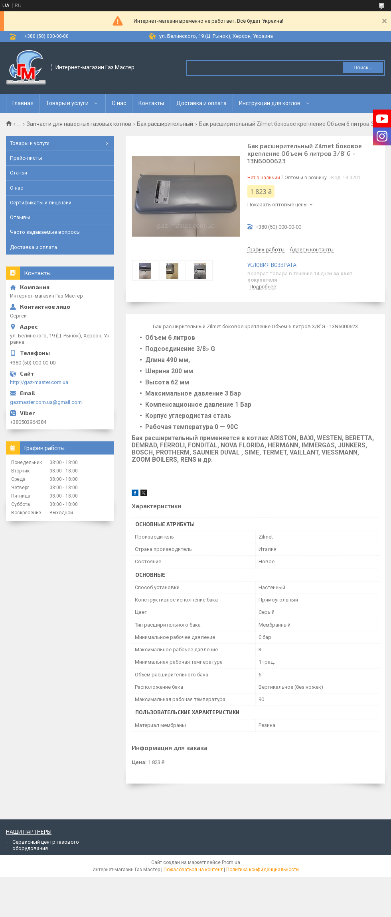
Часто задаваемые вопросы (45, 232)
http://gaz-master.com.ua (39, 382)
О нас (119, 103)
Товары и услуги (67, 103)
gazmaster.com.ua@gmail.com (46, 402)
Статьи (18, 173)
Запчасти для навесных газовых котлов (79, 124)
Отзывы (20, 217)
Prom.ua (231, 862)
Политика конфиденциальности (262, 869)
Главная (23, 103)
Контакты (151, 103)
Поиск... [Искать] (363, 68)
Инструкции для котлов (269, 103)
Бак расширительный (165, 124)
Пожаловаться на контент (193, 869)
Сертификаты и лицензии (40, 203)
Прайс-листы (26, 158)
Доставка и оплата (201, 103)
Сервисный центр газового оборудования (45, 845)
